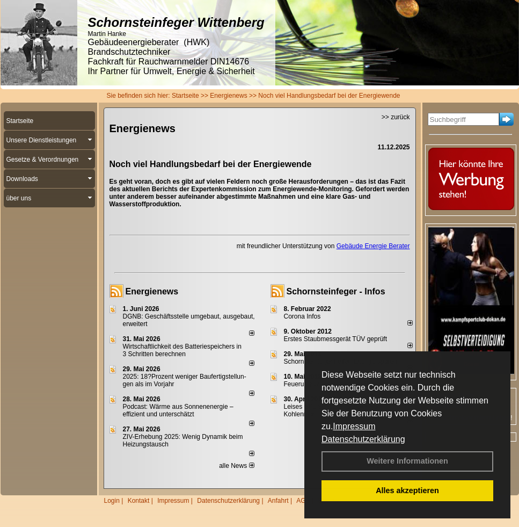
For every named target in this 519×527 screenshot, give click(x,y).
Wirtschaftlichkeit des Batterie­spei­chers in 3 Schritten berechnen (182, 350)
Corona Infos (302, 316)
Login (112, 500)
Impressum (354, 426)
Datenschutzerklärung (363, 439)
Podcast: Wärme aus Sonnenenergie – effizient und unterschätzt (178, 410)
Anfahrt (278, 500)
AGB (303, 500)
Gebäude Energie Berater (373, 246)
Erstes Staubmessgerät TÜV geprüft (336, 339)
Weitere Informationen (407, 461)
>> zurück (396, 117)
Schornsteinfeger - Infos (336, 291)
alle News (236, 466)
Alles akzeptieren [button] (407, 490)
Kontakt (139, 500)
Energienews (152, 291)
